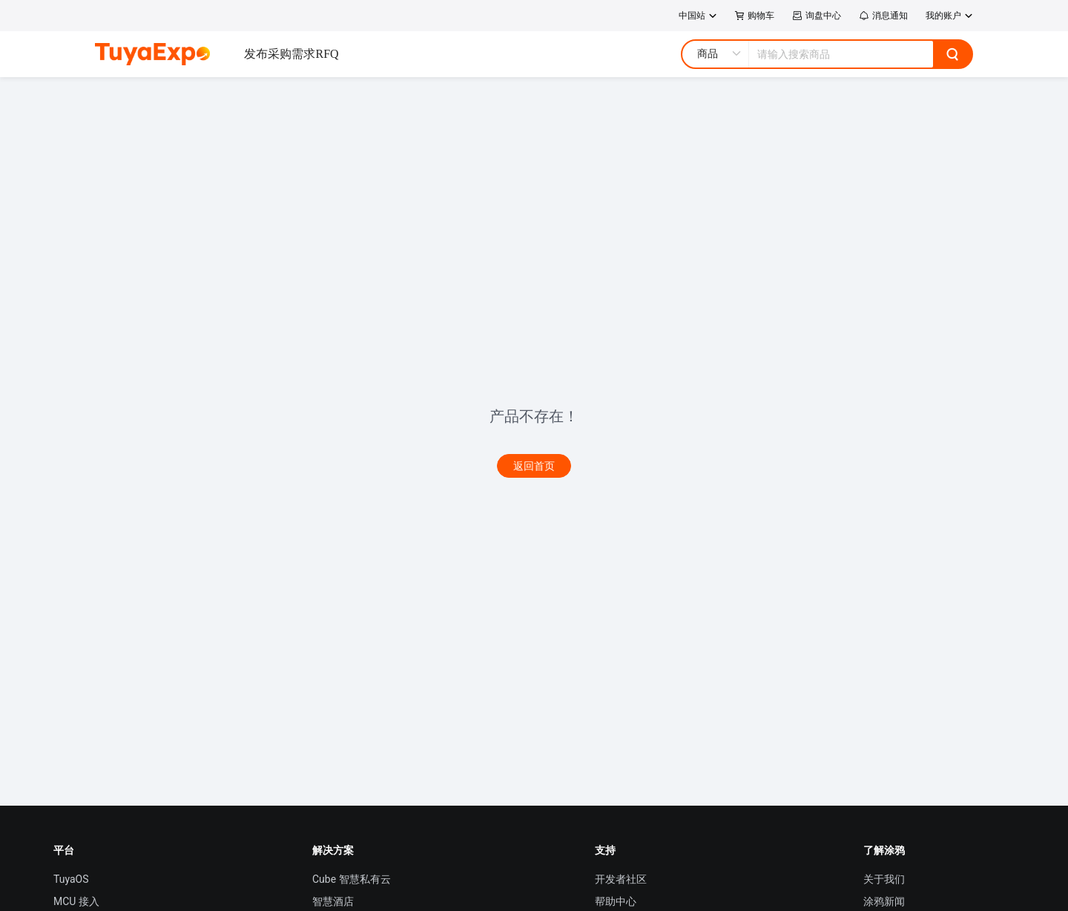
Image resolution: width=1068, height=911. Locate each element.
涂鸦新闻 (884, 901)
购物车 (754, 15)
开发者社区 (621, 879)
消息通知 (883, 15)
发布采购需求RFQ (291, 53)
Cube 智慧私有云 (351, 879)
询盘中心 (816, 15)
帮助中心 (615, 901)
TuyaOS (71, 879)
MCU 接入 (76, 901)
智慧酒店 (333, 901)
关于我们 (884, 879)
